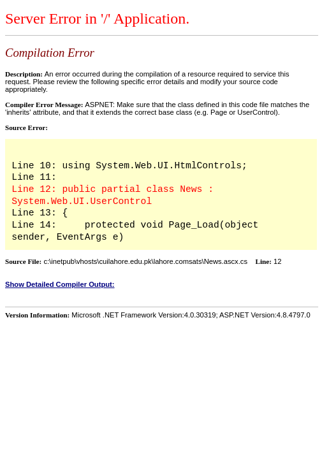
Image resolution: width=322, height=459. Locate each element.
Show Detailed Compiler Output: (60, 284)
